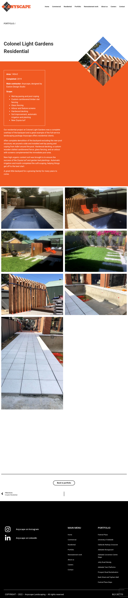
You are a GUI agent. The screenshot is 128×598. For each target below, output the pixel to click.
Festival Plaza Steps (105, 582)
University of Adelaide (105, 540)
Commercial (56, 7)
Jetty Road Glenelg (104, 562)
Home (47, 7)
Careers (113, 7)
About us (104, 7)
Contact (122, 7)
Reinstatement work (91, 7)
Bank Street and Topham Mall (108, 577)
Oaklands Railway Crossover (108, 545)
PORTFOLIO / (9, 23)
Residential (68, 7)
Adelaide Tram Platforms (107, 567)
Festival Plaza (103, 535)
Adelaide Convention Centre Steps (108, 556)
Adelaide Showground (105, 550)
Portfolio (78, 7)
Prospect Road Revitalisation (108, 572)
